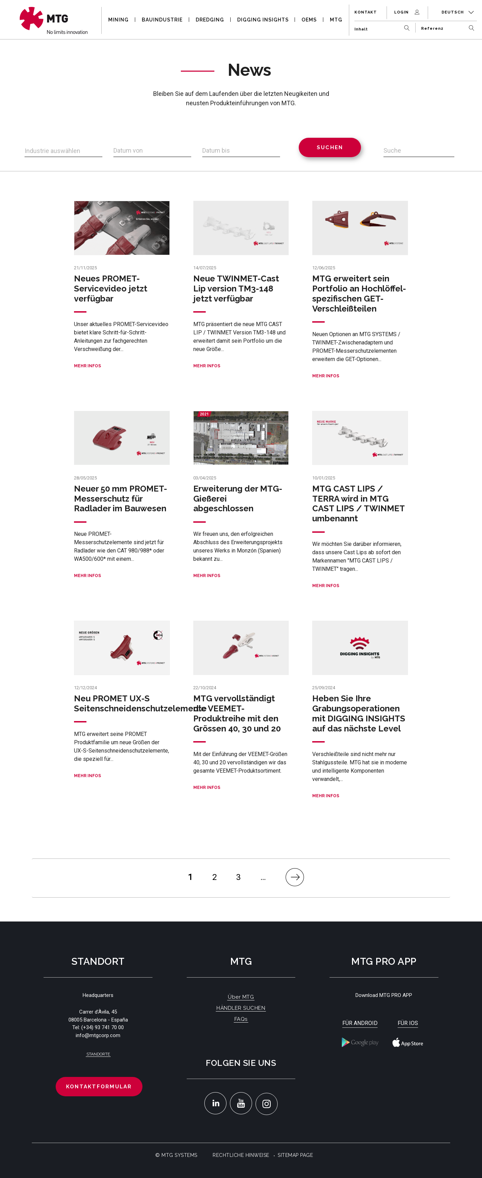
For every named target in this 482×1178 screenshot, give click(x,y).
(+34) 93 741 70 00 (102, 1027)
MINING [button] (118, 20)
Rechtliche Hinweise (241, 1155)
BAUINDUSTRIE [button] (162, 20)
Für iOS (408, 1023)
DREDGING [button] (210, 20)
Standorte (98, 1054)
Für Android (360, 1023)
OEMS (309, 20)
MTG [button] (336, 20)
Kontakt (365, 12)
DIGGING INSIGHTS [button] (263, 20)
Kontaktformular (99, 1086)
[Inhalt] (383, 26)
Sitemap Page (295, 1155)
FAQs (241, 1019)
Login (407, 12)
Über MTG (241, 997)
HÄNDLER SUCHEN (240, 1008)
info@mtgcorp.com (98, 1035)
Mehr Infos (87, 365)
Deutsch (458, 12)
